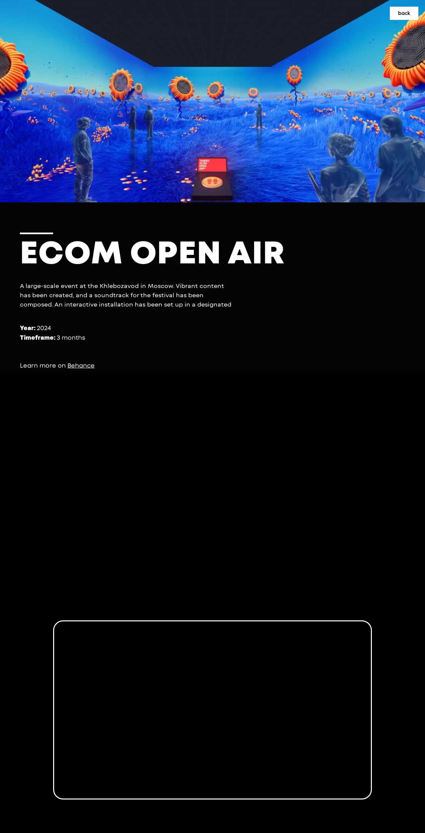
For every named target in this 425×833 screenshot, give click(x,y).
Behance (81, 366)
